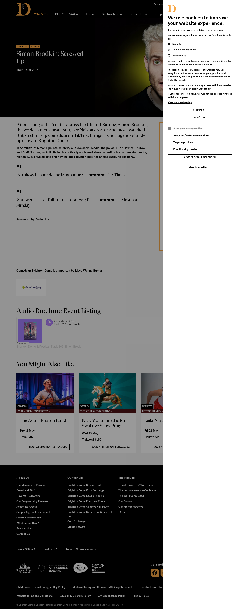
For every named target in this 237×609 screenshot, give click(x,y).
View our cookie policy (180, 102)
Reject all (200, 117)
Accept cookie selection (200, 157)
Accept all (200, 110)
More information (198, 167)
